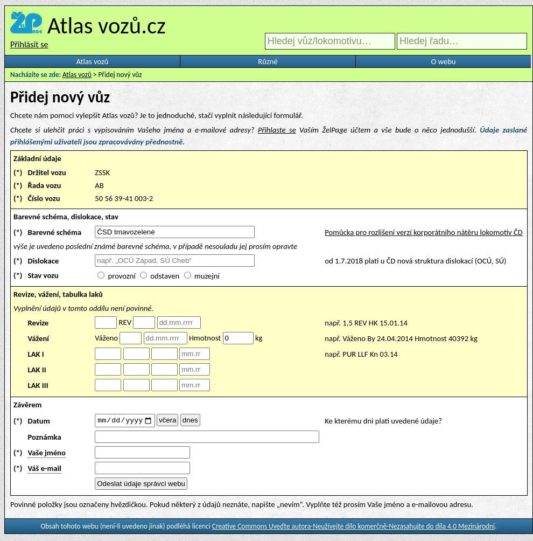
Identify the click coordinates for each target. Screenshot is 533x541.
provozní (122, 276)
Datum (38, 421)
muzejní (207, 276)
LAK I (35, 354)
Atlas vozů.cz (106, 25)
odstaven (164, 276)
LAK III (37, 385)
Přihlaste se (277, 130)
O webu (443, 61)
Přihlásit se (29, 44)
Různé (267, 61)
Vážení (38, 338)
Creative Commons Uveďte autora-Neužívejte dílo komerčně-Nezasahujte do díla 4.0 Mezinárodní (353, 527)
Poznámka (44, 438)
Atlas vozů (92, 61)
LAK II (36, 369)
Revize (37, 323)
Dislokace (43, 261)
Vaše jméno (46, 454)
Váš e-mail (44, 470)
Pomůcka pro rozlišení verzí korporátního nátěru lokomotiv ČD (424, 232)
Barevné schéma (54, 232)
